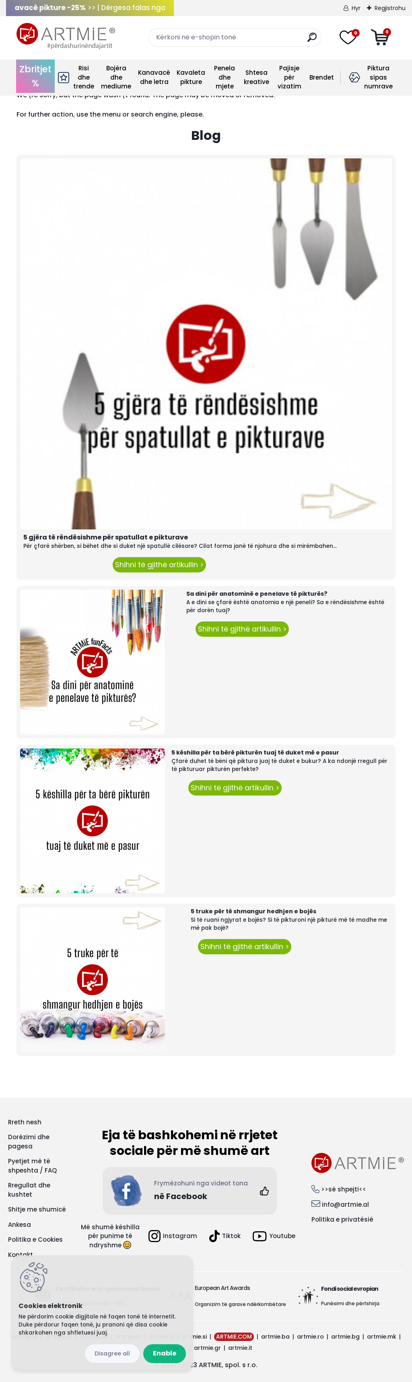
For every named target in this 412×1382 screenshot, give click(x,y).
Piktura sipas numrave (378, 77)
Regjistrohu (390, 8)
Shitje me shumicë (37, 1209)
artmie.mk (381, 1337)
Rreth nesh (24, 1122)
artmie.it (240, 1348)
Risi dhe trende (83, 77)
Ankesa (19, 1224)
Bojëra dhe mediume (116, 77)
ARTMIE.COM (234, 1337)
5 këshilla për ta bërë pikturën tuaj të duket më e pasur (255, 752)
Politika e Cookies (35, 1239)
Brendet (321, 77)
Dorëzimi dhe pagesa (28, 1141)
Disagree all (112, 1353)
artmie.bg (345, 1337)
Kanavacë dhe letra (154, 77)
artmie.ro (310, 1337)
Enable (164, 1353)
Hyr (356, 8)
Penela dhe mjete (224, 77)
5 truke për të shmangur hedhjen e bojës (253, 911)
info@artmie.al (345, 1204)
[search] (312, 40)
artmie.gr (207, 1348)
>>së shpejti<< (343, 1189)
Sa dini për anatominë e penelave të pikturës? (257, 594)
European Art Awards (222, 1288)
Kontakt (20, 1255)
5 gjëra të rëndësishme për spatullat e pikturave (105, 537)
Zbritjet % (35, 76)
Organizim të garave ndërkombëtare (240, 1304)
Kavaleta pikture (191, 77)
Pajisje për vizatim (289, 77)
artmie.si (194, 1337)
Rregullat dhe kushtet (29, 1190)
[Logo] (65, 36)
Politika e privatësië (342, 1219)
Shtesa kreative (256, 77)
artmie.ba (275, 1337)
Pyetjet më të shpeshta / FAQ (32, 1166)
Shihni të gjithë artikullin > (159, 565)
